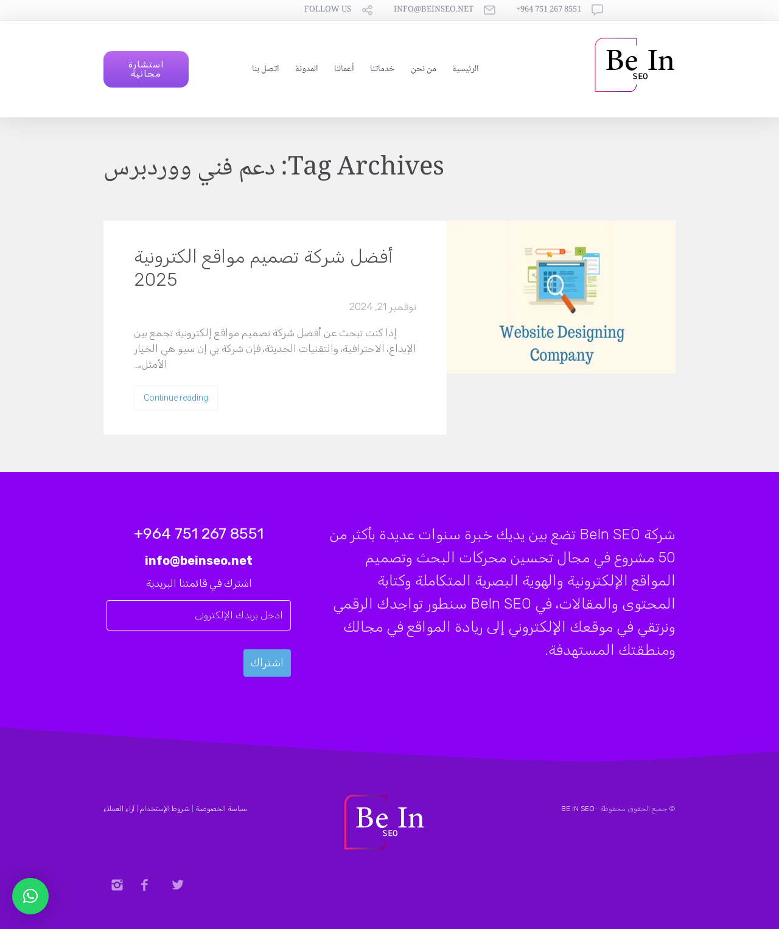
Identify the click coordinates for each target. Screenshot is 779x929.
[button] (30, 896)
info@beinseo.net (433, 10)
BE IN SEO (578, 808)
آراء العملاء (118, 808)
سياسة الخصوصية (221, 808)
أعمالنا (344, 69)
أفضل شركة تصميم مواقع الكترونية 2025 (263, 268)
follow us (327, 10)
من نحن (423, 69)
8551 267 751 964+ (548, 10)
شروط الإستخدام (165, 808)
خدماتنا (382, 69)
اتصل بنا (265, 69)
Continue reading (176, 397)
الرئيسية (465, 69)
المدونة (306, 69)
